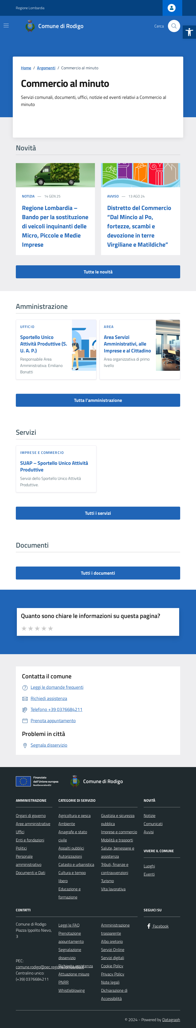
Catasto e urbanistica (76, 864)
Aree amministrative (33, 824)
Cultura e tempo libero (72, 876)
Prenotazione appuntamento (71, 937)
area (108, 326)
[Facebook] (157, 926)
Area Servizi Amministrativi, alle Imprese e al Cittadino (127, 344)
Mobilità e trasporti (117, 840)
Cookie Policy (112, 966)
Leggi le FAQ (69, 925)
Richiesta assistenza (75, 966)
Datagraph (171, 1020)
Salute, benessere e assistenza (117, 852)
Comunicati (153, 824)
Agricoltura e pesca (74, 815)
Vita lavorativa (113, 889)
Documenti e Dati (30, 872)
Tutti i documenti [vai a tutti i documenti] (98, 573)
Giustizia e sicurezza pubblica (117, 819)
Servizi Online (112, 949)
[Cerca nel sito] (174, 26)
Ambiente (66, 824)
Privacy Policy (112, 974)
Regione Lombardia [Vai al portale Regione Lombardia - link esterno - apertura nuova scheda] (30, 7)
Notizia (28, 196)
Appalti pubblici (71, 848)
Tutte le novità (98, 271)
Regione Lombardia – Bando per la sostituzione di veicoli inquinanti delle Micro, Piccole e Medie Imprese (55, 226)
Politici (21, 848)
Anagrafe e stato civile (72, 836)
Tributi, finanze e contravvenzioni (114, 868)
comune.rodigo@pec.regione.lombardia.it (50, 967)
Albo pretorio (112, 941)
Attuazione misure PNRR (73, 978)
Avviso (113, 196)
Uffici (20, 832)
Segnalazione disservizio (69, 953)
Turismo (107, 881)
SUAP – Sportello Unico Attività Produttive (54, 466)
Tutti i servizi (98, 513)
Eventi (149, 874)
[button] (189, 32)
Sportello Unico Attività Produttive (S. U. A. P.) (43, 344)
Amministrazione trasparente (115, 929)
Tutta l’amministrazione (98, 400)
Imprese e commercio (42, 452)
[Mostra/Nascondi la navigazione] (6, 25)
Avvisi (149, 832)
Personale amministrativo (28, 860)
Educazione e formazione (69, 893)
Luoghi (149, 866)
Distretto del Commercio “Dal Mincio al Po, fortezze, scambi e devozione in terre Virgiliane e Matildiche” (139, 226)
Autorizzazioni (70, 856)
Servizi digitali (112, 958)
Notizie (149, 815)
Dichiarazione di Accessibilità (114, 994)
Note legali (110, 982)
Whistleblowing (71, 990)
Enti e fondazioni (30, 840)
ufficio (27, 326)
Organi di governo (31, 815)
